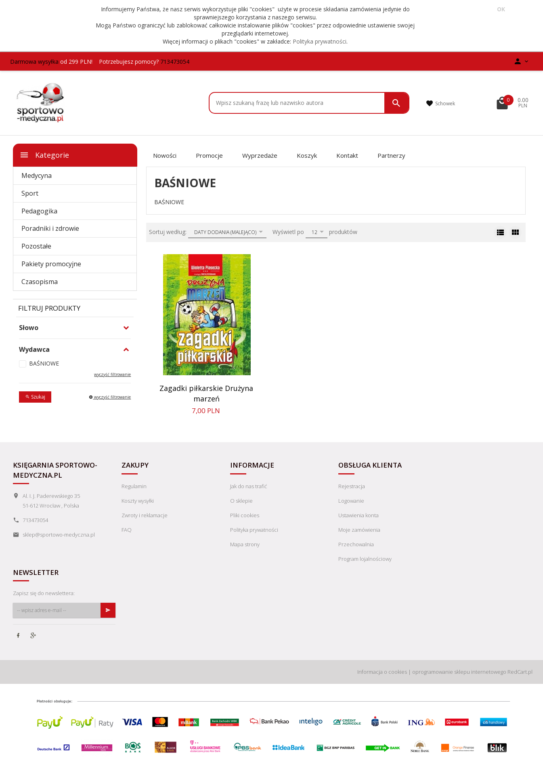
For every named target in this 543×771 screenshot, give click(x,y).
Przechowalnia (356, 544)
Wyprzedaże (259, 155)
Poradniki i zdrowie (50, 228)
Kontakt (347, 155)
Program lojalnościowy (365, 558)
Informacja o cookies (382, 671)
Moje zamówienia (359, 529)
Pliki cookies (244, 515)
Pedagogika (39, 211)
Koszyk (307, 155)
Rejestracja (351, 486)
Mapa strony (245, 544)
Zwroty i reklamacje (145, 515)
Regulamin (134, 486)
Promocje (209, 155)
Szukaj (35, 396)
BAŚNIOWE (44, 363)
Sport (29, 193)
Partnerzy (391, 155)
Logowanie (351, 500)
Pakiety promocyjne (51, 263)
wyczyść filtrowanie (112, 374)
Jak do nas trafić (248, 486)
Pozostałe (36, 246)
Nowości (164, 155)
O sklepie (241, 500)
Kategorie (44, 155)
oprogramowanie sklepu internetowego (459, 671)
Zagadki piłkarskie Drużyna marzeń (206, 393)
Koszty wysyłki (138, 500)
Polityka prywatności (319, 41)
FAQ (127, 529)
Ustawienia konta (358, 515)
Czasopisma (39, 281)
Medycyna (36, 175)
